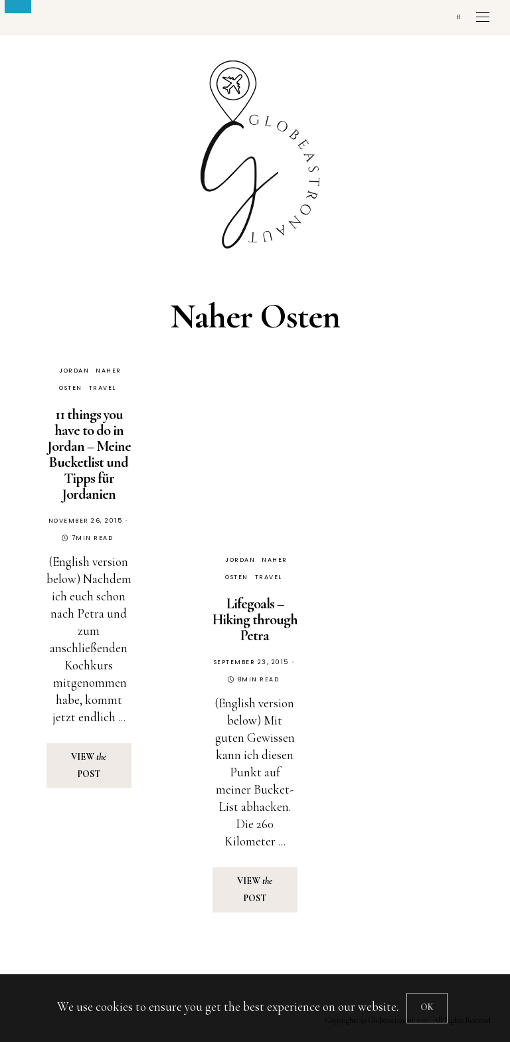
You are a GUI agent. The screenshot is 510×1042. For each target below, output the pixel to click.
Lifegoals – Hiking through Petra (255, 619)
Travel (102, 388)
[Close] (427, 1008)
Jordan (74, 371)
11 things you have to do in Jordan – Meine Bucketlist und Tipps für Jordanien (89, 454)
